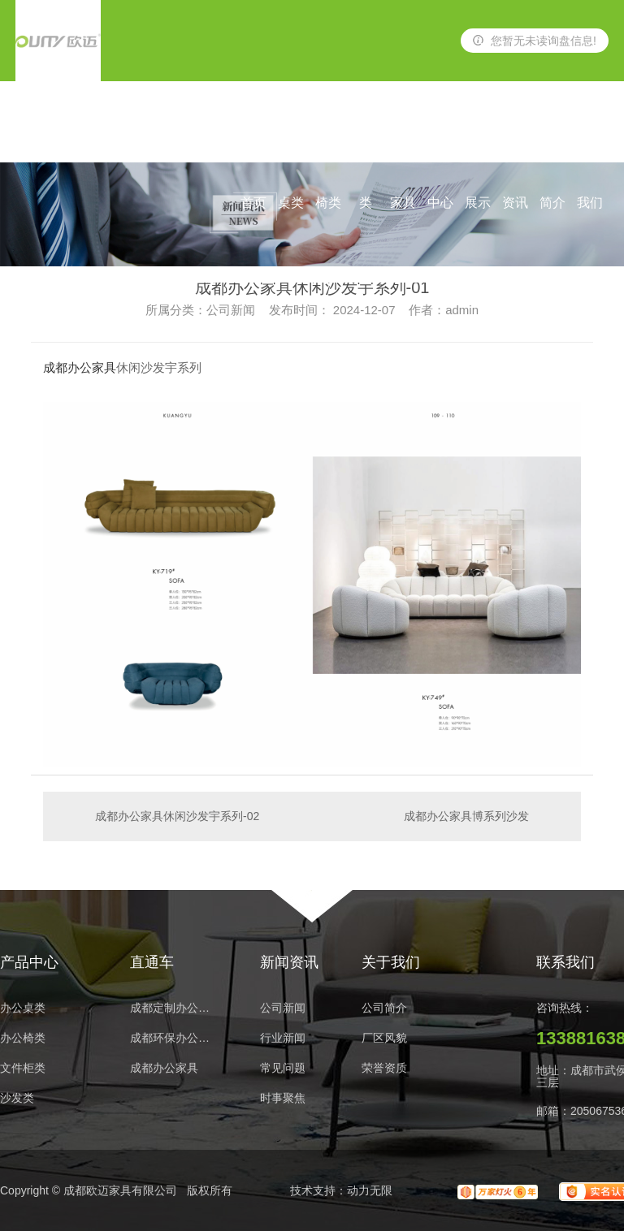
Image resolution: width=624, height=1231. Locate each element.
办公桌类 (291, 138)
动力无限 (369, 1190)
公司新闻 (283, 1008)
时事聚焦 (283, 1098)
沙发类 (366, 138)
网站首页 (253, 138)
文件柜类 (23, 1068)
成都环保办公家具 (174, 1038)
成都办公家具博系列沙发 (466, 816)
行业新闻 (283, 1038)
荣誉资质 (384, 1068)
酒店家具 (403, 138)
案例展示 (478, 138)
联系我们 (590, 138)
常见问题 (283, 1068)
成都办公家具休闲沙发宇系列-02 (177, 816)
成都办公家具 (79, 367)
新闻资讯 (515, 138)
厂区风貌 (384, 1038)
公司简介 (553, 138)
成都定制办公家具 (174, 1008)
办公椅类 (328, 138)
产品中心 (440, 138)
